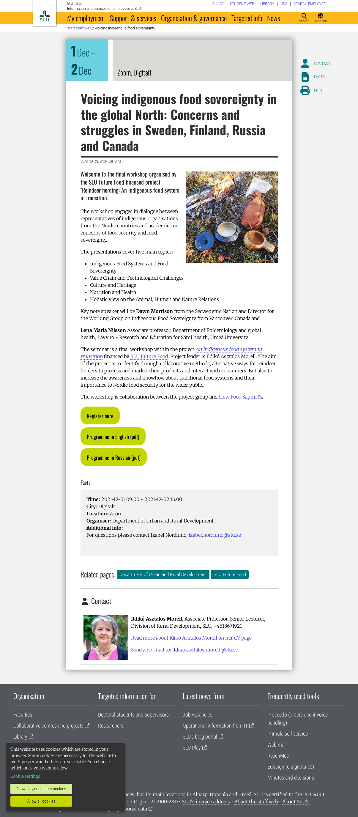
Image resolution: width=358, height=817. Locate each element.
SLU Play (192, 747)
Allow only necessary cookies (41, 788)
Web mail (277, 745)
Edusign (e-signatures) (290, 767)
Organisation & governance (194, 17)
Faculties (22, 714)
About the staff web (256, 802)
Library (20, 736)
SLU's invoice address (206, 802)
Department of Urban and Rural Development (163, 574)
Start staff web (79, 28)
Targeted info (246, 17)
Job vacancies (197, 714)
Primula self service (287, 734)
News (273, 17)
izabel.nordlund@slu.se (215, 535)
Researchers (110, 725)
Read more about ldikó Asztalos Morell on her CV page (191, 638)
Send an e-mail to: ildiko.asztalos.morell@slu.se (184, 650)
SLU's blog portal (200, 736)
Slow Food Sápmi (238, 397)
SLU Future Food (149, 356)
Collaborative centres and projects (48, 725)
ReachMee (278, 756)
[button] (100, 415)
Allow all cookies (41, 801)
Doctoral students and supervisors (133, 714)
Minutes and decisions (290, 778)
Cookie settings (25, 776)
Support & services (133, 17)
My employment (86, 17)
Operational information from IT (215, 725)
